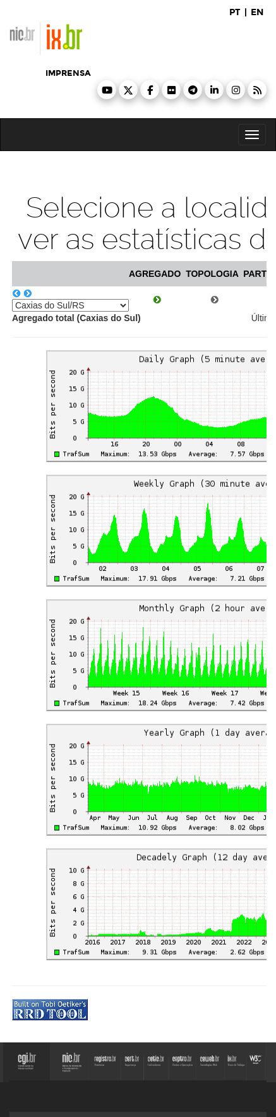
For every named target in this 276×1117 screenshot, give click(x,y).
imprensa (68, 73)
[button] (106, 89)
